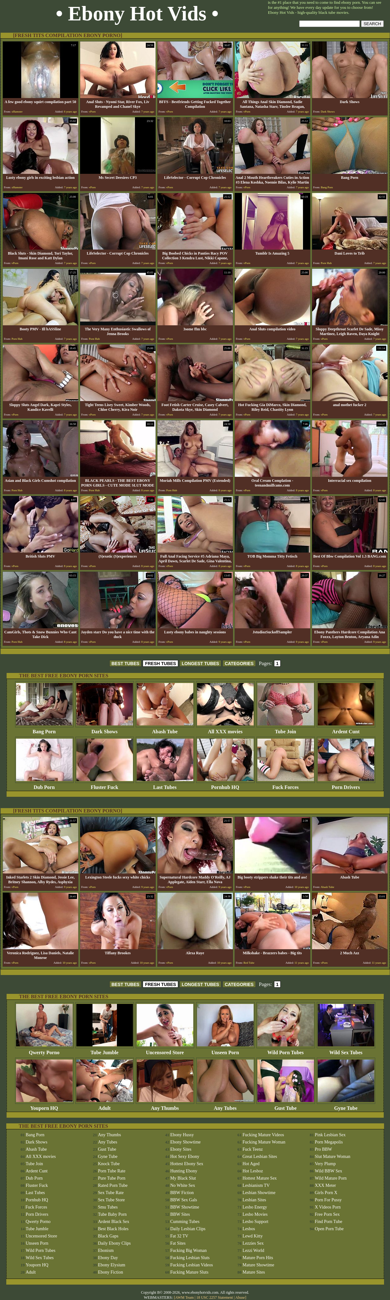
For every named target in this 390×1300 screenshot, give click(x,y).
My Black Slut (183, 1178)
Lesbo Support (255, 1221)
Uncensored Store (165, 1050)
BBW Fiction (182, 1192)
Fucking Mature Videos (263, 1134)
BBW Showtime (184, 1207)
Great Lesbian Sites (260, 1156)
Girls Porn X (326, 1192)
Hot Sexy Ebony (185, 1156)
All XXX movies (225, 729)
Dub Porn (44, 785)
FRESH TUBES (160, 663)
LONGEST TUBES (200, 663)
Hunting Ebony (183, 1171)
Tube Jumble (104, 1050)
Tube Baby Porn (112, 1214)
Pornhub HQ (225, 785)
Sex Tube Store (111, 1200)
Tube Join (285, 729)
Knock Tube (109, 1163)
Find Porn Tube (328, 1221)
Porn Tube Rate (111, 1171)
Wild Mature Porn (331, 1178)
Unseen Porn (225, 1050)
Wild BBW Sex (328, 1171)
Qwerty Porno (44, 1050)
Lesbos (249, 1228)
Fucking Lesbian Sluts (190, 1257)
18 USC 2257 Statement (214, 1297)
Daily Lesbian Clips (188, 1228)
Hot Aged (251, 1163)
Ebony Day (108, 1257)
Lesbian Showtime (259, 1192)
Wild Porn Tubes (285, 1050)
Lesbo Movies (255, 1214)
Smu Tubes (108, 1207)
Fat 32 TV (179, 1236)
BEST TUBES (126, 663)
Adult (104, 1106)
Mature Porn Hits (258, 1257)
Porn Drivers (346, 785)
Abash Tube (165, 729)
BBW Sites (180, 1214)
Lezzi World (253, 1250)
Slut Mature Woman (332, 1156)
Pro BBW (323, 1149)
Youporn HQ (44, 1106)
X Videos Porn (328, 1207)
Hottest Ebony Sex (186, 1163)
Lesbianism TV (256, 1185)
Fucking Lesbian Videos (191, 1265)
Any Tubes (225, 1106)
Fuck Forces (285, 785)
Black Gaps (108, 1236)
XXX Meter (325, 1185)
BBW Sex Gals (183, 1200)
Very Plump (325, 1163)
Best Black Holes (113, 1228)
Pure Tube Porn (111, 1178)
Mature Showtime (258, 1265)
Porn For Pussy (328, 1200)
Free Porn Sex (327, 1214)
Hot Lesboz (253, 1171)
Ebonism (106, 1250)
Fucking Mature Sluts (189, 1272)
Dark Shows (104, 729)
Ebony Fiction (110, 1272)
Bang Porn (44, 729)
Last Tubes (165, 785)
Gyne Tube (346, 1106)
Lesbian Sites (254, 1200)
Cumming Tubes (185, 1221)
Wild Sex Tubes (346, 1050)
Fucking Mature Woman (264, 1142)
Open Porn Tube (329, 1228)
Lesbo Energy (255, 1207)
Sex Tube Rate (111, 1192)
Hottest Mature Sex (260, 1178)
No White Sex (182, 1185)
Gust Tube (285, 1106)
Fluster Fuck (104, 785)
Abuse (240, 1297)
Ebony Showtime (185, 1142)
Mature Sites (254, 1272)
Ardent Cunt (346, 729)
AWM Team (185, 1297)
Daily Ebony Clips (114, 1243)
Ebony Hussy (182, 1134)
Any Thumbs (165, 1106)
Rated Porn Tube (113, 1185)
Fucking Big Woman (188, 1250)
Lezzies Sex (253, 1243)
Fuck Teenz (253, 1149)
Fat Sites (178, 1243)
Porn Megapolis (329, 1142)
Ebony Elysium (111, 1265)
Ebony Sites (180, 1149)
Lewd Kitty (253, 1236)
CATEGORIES (239, 663)
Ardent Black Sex (113, 1221)
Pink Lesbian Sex (330, 1134)
